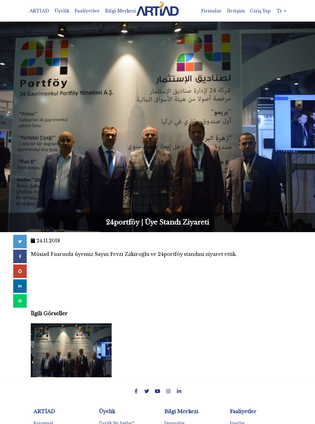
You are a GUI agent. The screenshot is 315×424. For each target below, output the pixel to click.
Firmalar (211, 10)
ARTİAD (39, 10)
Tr (281, 10)
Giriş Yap (260, 10)
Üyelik (61, 10)
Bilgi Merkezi (120, 10)
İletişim (236, 10)
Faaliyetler (87, 10)
